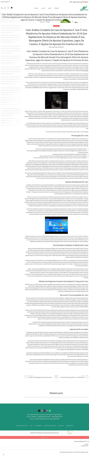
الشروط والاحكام (38, 425)
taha (57, 47)
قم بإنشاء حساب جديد (79, 441)
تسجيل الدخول (44, 437)
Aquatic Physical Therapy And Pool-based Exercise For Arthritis (27, 397)
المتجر (49, 8)
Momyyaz (56, 433)
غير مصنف (42, 21)
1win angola (85, 71)
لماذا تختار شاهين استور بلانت (21, 425)
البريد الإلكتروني (84, 445)
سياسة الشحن (61, 425)
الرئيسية (56, 8)
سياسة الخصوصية (70, 425)
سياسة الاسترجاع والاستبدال (50, 425)
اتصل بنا (36, 8)
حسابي (43, 8)
